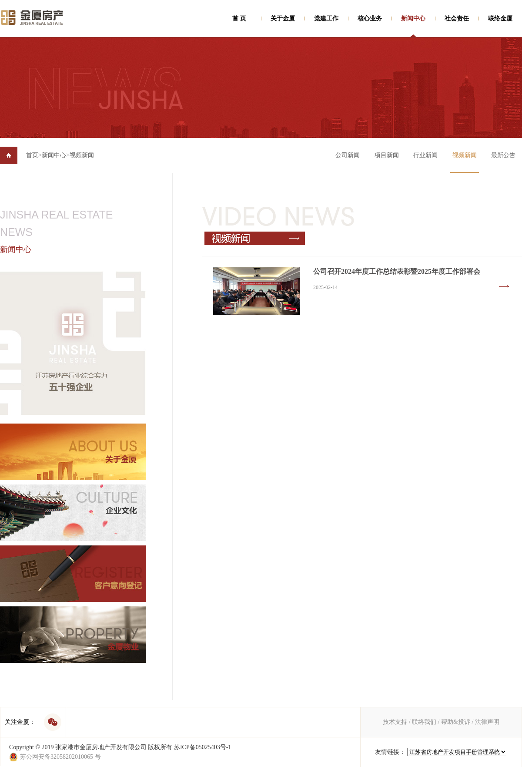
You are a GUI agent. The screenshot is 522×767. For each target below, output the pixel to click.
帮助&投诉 (455, 722)
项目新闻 (387, 155)
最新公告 (503, 155)
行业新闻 (425, 155)
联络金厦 (500, 18)
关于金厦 (283, 18)
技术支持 (395, 722)
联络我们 (424, 722)
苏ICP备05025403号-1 (202, 747)
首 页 (239, 18)
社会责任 (457, 18)
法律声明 (487, 722)
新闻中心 (413, 18)
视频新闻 (82, 155)
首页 (34, 155)
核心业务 (370, 18)
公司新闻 (347, 155)
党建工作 (326, 18)
